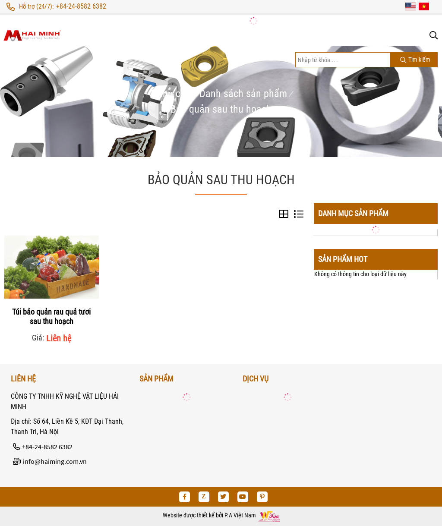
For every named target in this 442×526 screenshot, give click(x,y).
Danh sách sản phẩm (243, 94)
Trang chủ (170, 94)
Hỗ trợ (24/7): (36, 6)
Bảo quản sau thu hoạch (221, 109)
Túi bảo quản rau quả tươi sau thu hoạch (51, 316)
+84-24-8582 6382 (81, 6)
